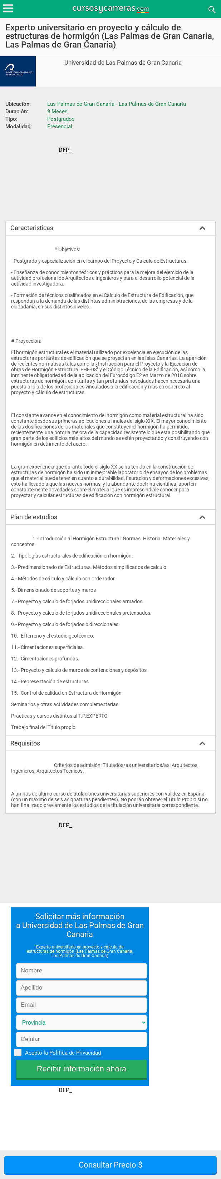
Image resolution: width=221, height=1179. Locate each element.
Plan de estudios (33, 517)
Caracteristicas (31, 228)
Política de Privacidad (75, 1053)
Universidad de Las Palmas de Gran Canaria (123, 63)
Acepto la (61, 1052)
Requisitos (25, 743)
